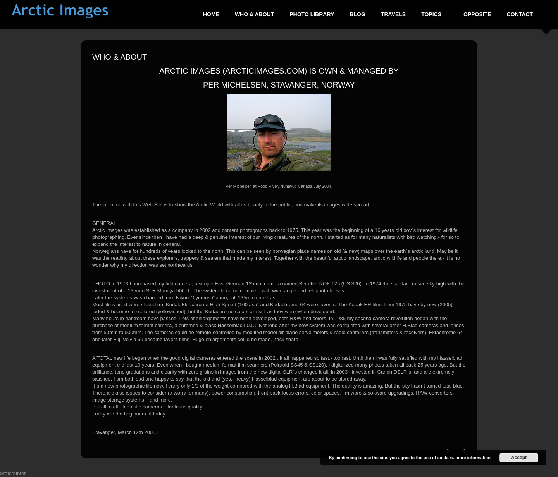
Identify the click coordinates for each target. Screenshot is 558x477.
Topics (431, 14)
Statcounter (13, 473)
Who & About (254, 14)
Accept (519, 457)
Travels (393, 14)
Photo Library (311, 14)
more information (472, 457)
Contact (520, 14)
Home (211, 14)
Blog (357, 14)
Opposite (477, 14)
